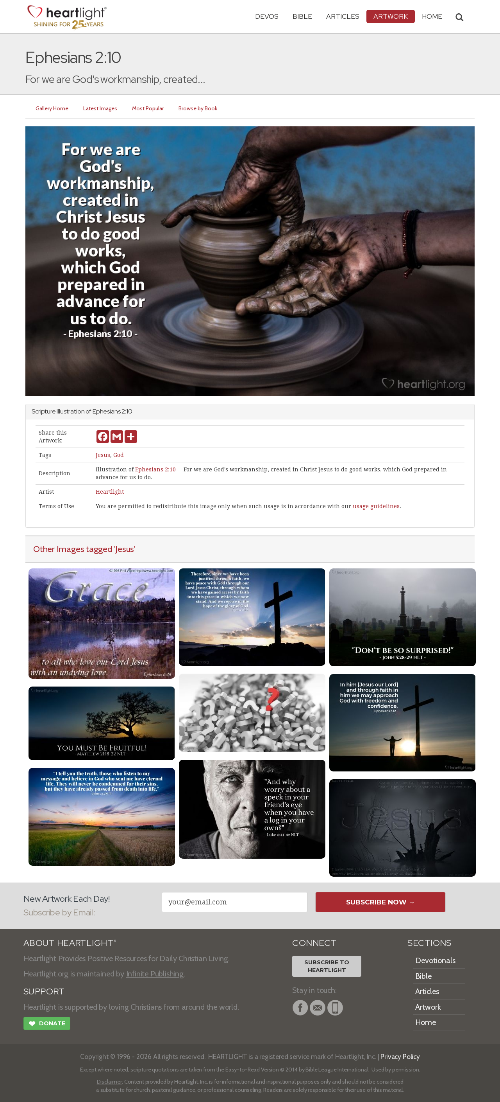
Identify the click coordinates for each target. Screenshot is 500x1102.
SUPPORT (43, 991)
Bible (302, 16)
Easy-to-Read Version (252, 1069)
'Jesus (124, 548)
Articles (342, 16)
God (118, 455)
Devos (267, 16)
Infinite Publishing (155, 973)
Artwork (390, 16)
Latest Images (100, 108)
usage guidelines (376, 506)
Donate (47, 1024)
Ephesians (107, 411)
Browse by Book (198, 108)
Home (425, 1022)
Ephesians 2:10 (155, 469)
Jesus (103, 455)
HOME (432, 16)
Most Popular (148, 108)
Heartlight (110, 492)
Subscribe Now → (380, 902)
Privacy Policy (400, 1056)
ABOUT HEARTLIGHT (69, 943)
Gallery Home (52, 108)
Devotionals (435, 960)
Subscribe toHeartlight (326, 966)
